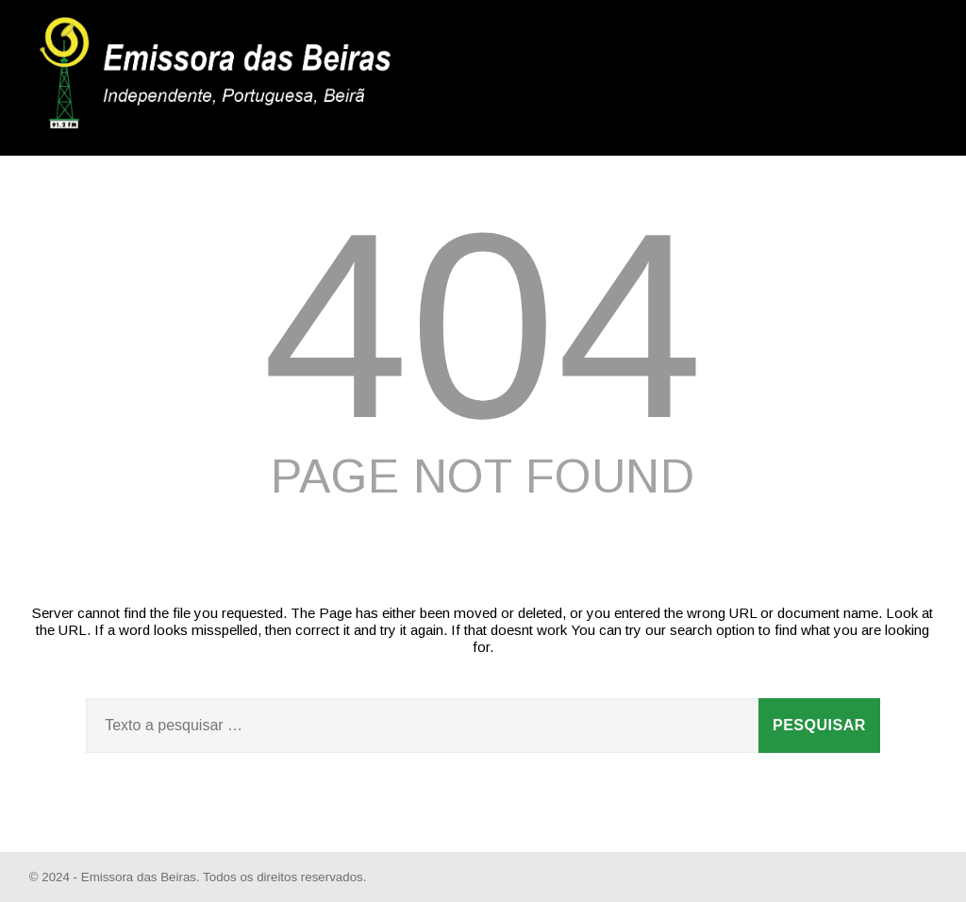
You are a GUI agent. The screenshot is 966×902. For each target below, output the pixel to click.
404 (483, 325)
